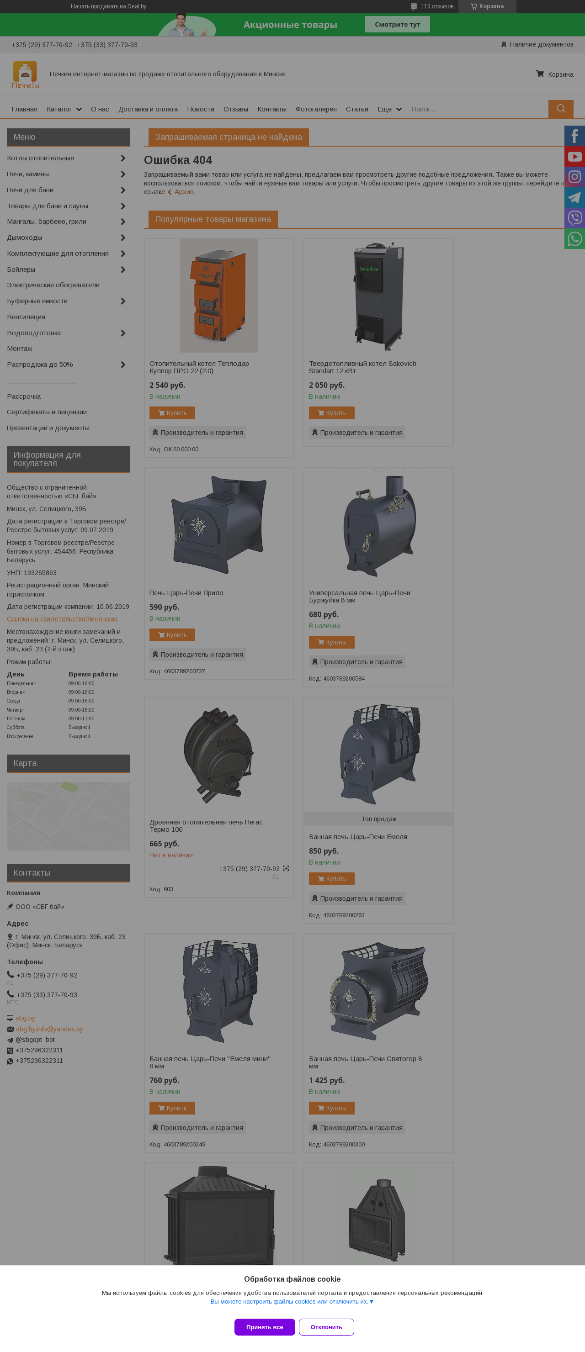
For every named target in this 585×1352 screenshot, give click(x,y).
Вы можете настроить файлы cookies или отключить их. (289, 1307)
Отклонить (332, 1327)
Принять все (264, 1327)
